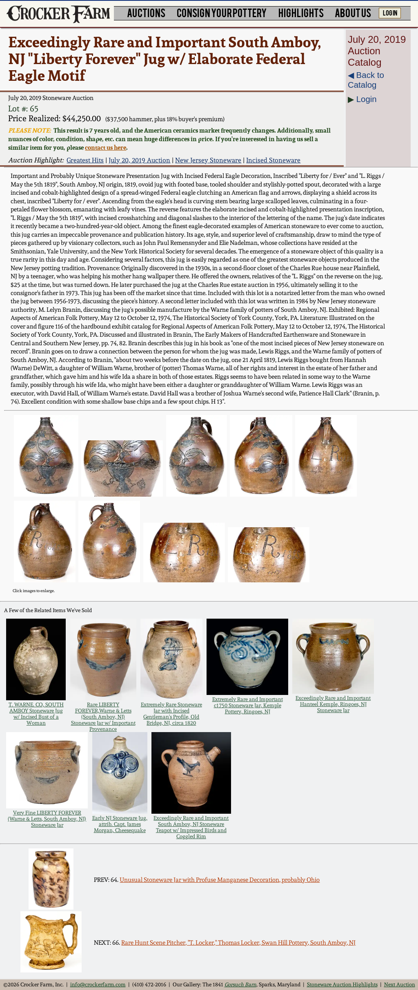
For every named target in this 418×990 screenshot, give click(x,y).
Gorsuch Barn (240, 984)
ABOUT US (353, 12)
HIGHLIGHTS (301, 12)
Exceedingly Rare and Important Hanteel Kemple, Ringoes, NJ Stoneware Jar (333, 704)
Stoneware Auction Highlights (342, 984)
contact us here (105, 147)
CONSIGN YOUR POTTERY (222, 12)
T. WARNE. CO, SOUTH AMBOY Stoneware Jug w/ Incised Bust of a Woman (36, 713)
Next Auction (399, 984)
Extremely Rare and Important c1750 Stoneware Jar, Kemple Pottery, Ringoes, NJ (247, 705)
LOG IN (390, 12)
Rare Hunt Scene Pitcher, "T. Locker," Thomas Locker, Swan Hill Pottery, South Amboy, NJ (238, 942)
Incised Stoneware (273, 160)
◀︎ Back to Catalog (366, 79)
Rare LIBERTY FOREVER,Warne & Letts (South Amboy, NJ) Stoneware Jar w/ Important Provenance (103, 716)
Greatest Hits (85, 160)
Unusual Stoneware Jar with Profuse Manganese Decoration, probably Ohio (220, 879)
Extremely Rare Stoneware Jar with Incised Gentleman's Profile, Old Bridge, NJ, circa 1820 (171, 713)
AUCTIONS (146, 12)
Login (366, 99)
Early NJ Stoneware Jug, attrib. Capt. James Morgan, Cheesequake (119, 824)
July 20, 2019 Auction (139, 160)
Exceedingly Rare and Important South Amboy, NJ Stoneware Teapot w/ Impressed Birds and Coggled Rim (191, 827)
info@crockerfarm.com (98, 984)
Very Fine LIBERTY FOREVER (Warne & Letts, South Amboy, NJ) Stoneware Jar (47, 819)
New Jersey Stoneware (208, 160)
